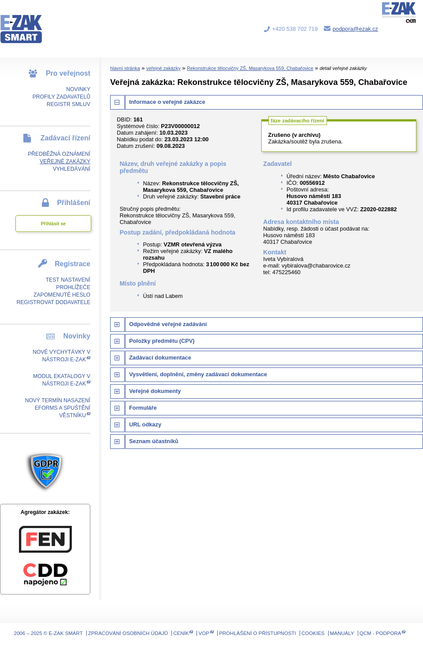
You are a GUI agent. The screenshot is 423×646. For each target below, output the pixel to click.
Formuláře (143, 407)
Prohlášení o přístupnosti (257, 633)
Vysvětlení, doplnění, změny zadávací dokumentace (198, 374)
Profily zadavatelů (61, 97)
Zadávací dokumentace (160, 357)
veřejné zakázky (163, 68)
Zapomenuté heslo (61, 295)
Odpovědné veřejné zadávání (168, 324)
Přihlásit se (53, 223)
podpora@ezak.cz (355, 29)
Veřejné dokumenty (155, 391)
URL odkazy (145, 424)
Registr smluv (68, 104)
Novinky (78, 89)
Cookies (312, 633)
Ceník (181, 633)
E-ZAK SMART (26, 22)
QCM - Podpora (380, 633)
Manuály (342, 633)
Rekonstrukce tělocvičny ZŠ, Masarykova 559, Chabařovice (250, 68)
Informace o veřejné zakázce (167, 102)
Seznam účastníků (153, 441)
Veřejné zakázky (65, 161)
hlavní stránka (125, 68)
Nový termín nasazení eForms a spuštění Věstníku (57, 407)
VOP (204, 633)
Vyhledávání (71, 169)
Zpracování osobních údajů (128, 633)
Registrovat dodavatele (53, 302)
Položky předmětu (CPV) (162, 341)
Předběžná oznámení (59, 154)
